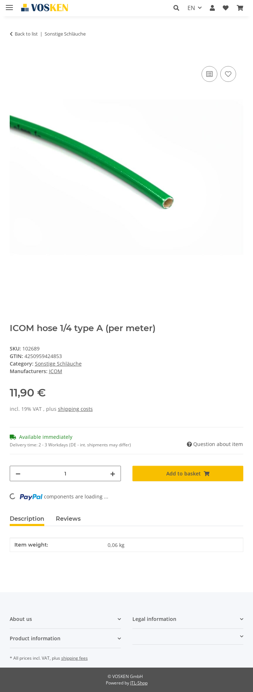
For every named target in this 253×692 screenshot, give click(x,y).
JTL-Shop (139, 683)
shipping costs (75, 408)
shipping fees (74, 658)
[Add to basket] (15, 56)
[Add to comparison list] (209, 74)
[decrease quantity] (18, 473)
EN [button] (191, 8)
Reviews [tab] (68, 518)
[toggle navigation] (9, 4)
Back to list (26, 34)
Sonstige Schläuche (58, 363)
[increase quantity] (113, 473)
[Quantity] (65, 473)
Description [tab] (27, 518)
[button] (176, 8)
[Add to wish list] (228, 74)
